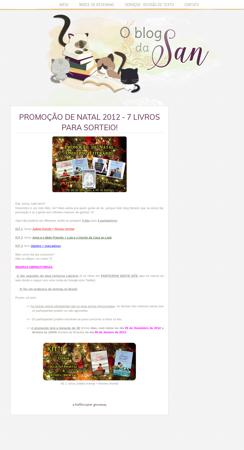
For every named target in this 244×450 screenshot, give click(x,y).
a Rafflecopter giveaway (90, 404)
